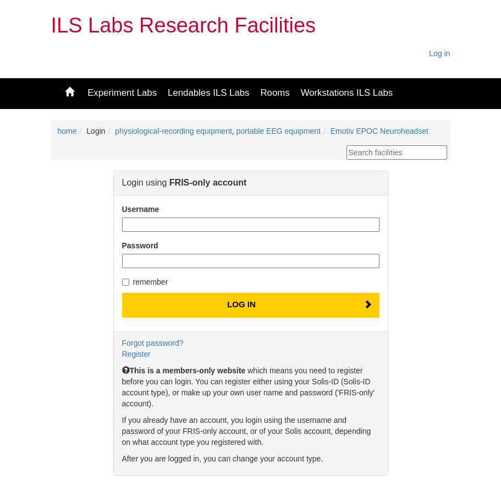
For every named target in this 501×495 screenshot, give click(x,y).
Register (136, 354)
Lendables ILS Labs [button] (208, 93)
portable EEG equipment (278, 131)
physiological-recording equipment (173, 131)
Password (140, 245)
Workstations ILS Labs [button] (347, 93)
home (67, 131)
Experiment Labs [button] (122, 93)
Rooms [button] (274, 93)
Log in (439, 53)
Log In (241, 304)
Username (140, 209)
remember (145, 282)
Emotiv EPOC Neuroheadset (379, 131)
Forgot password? (153, 343)
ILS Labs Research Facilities (183, 25)
